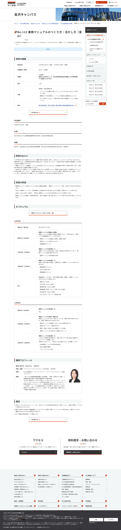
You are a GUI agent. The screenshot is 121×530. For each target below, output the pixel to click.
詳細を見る (92, 522)
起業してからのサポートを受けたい (47, 475)
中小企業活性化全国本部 (68, 475)
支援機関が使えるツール (68, 470)
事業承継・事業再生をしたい (21, 480)
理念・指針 (88, 473)
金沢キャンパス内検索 (91, 92)
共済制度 (96, 492)
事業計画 (88, 478)
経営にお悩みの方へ (70, 5)
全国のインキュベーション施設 (24, 497)
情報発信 (48, 502)
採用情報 (24, 502)
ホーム (16, 15)
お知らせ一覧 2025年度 (95, 79)
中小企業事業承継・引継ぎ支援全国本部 (72, 478)
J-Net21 (72, 502)
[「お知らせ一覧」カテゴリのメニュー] (104, 72)
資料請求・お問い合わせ (94, 67)
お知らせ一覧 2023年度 (95, 86)
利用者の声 (90, 57)
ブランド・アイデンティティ (93, 475)
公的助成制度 (90, 62)
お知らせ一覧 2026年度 (95, 76)
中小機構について (113, 5)
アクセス (91, 50)
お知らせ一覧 (90, 72)
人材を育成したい (18, 485)
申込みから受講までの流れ (96, 41)
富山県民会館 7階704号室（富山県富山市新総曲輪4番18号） (57, 96)
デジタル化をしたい (19, 473)
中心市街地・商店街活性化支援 (70, 485)
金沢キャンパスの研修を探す (50, 15)
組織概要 (88, 470)
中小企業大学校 (79, 2)
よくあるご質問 (93, 53)
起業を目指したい (42, 470)
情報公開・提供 (89, 483)
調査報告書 (96, 497)
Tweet (26, 31)
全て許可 (111, 520)
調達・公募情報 (24, 492)
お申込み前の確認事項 (96, 33)
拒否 (96, 520)
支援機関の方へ (99, 5)
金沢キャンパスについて (94, 46)
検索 (103, 95)
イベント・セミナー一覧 (72, 497)
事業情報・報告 (89, 480)
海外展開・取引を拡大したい (21, 478)
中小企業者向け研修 (66, 15)
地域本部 (69, 2)
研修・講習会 (65, 480)
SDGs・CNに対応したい (20, 475)
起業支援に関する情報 (67, 483)
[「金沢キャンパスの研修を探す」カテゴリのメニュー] (104, 26)
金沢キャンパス (35, 15)
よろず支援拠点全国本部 (68, 473)
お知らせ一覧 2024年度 (95, 83)
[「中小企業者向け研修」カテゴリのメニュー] (103, 30)
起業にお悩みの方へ (85, 5)
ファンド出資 (65, 488)
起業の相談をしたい (43, 473)
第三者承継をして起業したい (45, 478)
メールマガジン (48, 497)
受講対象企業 (94, 37)
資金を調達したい (18, 488)
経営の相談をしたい (19, 470)
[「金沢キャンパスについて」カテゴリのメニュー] (104, 46)
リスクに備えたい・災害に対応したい (23, 483)
